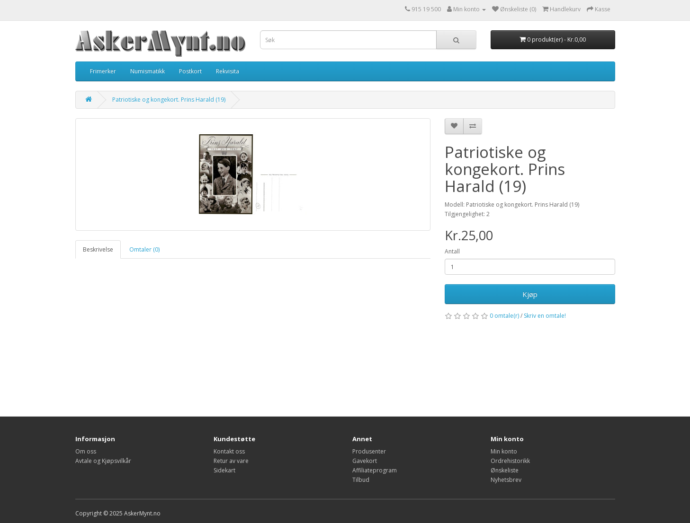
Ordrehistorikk (510, 461)
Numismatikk (147, 71)
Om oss (85, 451)
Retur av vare (231, 461)
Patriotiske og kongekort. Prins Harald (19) (168, 100)
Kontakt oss (229, 451)
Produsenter (369, 451)
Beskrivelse (98, 249)
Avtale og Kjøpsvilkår (103, 461)
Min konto (504, 451)
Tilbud (360, 480)
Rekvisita (227, 71)
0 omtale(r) (504, 316)
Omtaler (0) (144, 249)
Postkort (190, 71)
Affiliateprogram (374, 470)
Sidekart (224, 470)
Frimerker (103, 71)
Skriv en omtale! (545, 316)
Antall (452, 251)
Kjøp (530, 294)
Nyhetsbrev (506, 480)
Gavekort (364, 461)
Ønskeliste (505, 470)
